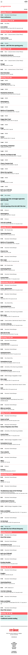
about (14, 646)
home (14, 642)
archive (14, 648)
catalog (14, 647)
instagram (14, 652)
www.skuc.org (14, 636)
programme (14, 643)
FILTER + (25, 9)
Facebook (14, 651)
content (14, 645)
